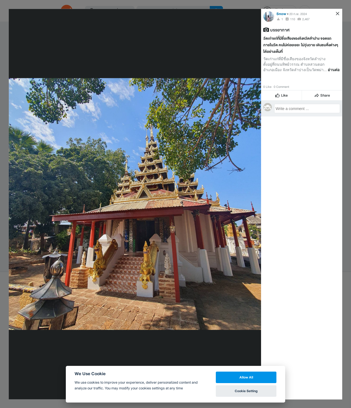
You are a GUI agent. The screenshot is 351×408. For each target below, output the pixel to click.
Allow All (246, 377)
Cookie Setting (246, 390)
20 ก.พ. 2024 (298, 13)
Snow (281, 13)
